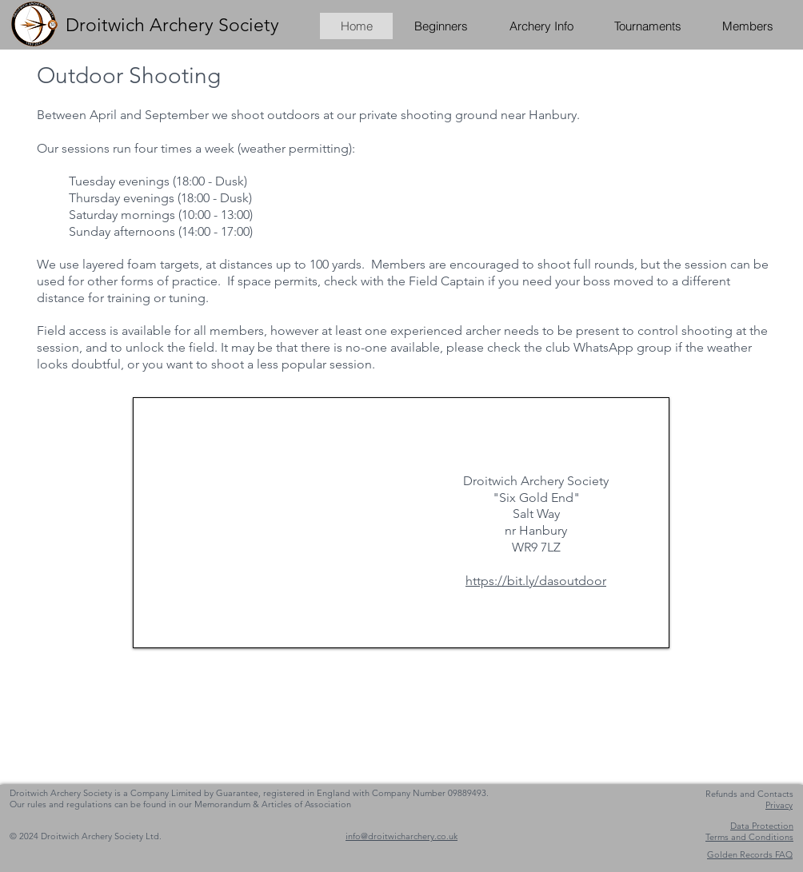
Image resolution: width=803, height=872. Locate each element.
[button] (747, 26)
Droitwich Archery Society (172, 25)
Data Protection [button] (761, 825)
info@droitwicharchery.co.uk (401, 836)
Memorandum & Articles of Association (272, 804)
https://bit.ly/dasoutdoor (535, 580)
